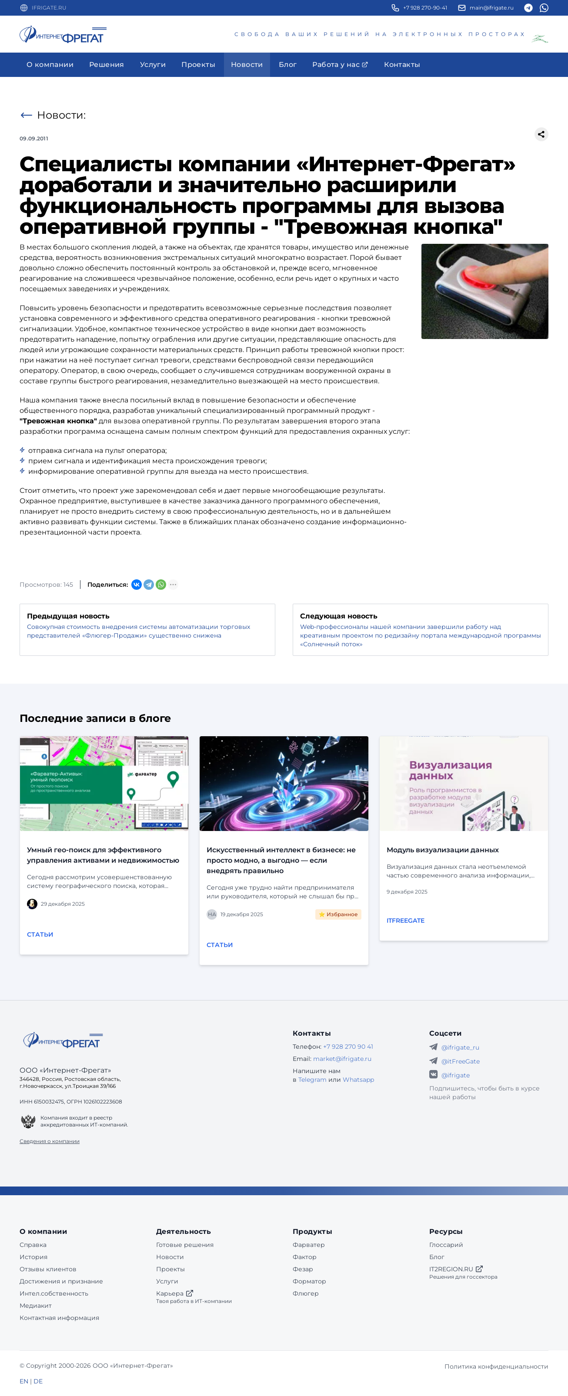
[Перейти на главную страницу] (63, 34)
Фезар (303, 1269)
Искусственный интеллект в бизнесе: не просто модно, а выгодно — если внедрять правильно (281, 860)
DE (38, 1381)
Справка (33, 1245)
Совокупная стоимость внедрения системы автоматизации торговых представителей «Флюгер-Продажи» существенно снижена (138, 631)
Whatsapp (358, 1080)
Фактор (305, 1257)
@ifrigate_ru (460, 1047)
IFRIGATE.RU (49, 7)
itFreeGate (405, 920)
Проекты (170, 1269)
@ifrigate (455, 1075)
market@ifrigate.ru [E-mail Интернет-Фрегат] (342, 1059)
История (33, 1257)
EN (24, 1381)
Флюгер (306, 1293)
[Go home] (63, 1040)
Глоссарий (446, 1245)
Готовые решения (185, 1245)
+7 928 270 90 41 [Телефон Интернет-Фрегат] (348, 1046)
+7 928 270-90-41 (425, 7)
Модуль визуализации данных (443, 850)
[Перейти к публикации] (104, 783)
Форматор (309, 1281)
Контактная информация (59, 1318)
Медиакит (36, 1306)
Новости (170, 1257)
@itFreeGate (460, 1061)
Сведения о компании (50, 1141)
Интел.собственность (54, 1293)
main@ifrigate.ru (492, 7)
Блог (436, 1257)
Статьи (40, 934)
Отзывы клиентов (48, 1269)
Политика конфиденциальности (496, 1366)
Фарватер (309, 1245)
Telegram (312, 1080)
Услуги (167, 1281)
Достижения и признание (61, 1281)
